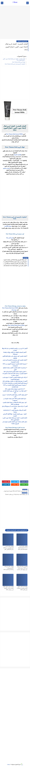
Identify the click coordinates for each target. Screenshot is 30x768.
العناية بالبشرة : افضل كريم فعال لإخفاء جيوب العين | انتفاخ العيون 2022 (14, 59)
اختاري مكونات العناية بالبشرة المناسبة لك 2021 (15, 371)
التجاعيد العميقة (17, 154)
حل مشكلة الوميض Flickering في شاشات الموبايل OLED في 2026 (14, 259)
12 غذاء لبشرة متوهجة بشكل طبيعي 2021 (14, 389)
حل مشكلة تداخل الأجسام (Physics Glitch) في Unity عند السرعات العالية (14, 263)
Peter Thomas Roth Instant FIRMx (14, 134)
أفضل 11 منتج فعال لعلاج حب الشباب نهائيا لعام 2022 (14, 381)
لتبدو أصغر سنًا (10, 237)
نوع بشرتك (14, 310)
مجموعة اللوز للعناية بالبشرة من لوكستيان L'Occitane (14, 383)
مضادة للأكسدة (7, 226)
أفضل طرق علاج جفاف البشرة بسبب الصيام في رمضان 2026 (8, 588)
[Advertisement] (15, 22)
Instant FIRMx (21, 325)
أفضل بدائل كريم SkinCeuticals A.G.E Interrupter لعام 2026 (14, 265)
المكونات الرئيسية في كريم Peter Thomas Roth (15, 64)
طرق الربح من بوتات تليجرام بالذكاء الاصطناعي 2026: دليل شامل (14, 261)
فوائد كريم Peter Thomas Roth (18, 62)
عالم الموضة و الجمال (22, 41)
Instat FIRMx (15, 308)
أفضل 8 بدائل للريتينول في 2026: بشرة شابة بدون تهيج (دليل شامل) (22, 568)
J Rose (15, 2)
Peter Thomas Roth (7, 308)
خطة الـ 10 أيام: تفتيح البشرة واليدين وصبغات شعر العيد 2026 (22, 588)
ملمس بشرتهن (6, 168)
